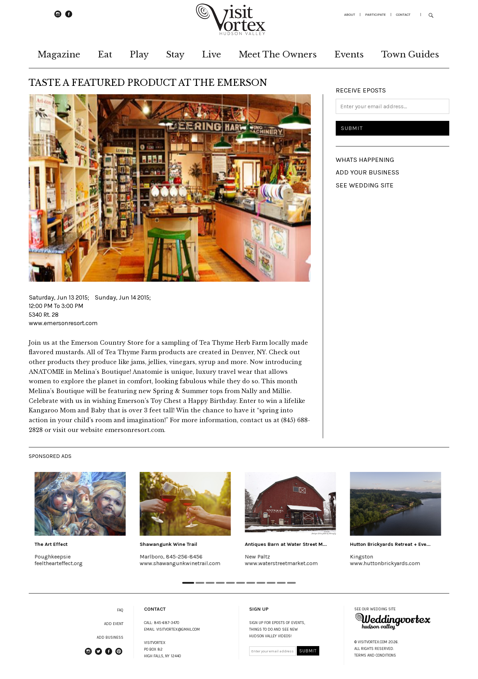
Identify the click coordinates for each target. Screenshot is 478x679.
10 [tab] (281, 583)
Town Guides (410, 54)
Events (349, 54)
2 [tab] (200, 583)
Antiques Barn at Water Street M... (287, 544)
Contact (403, 14)
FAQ (120, 610)
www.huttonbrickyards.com (386, 563)
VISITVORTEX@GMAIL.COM (178, 629)
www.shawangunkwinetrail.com (181, 563)
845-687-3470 (166, 622)
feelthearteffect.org (60, 563)
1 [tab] (188, 583)
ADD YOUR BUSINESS (367, 172)
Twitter (98, 654)
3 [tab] (210, 583)
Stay (175, 54)
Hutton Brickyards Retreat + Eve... (391, 544)
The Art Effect (52, 544)
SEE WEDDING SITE (365, 185)
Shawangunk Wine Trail (169, 544)
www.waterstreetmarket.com (282, 563)
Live (211, 54)
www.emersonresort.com (63, 323)
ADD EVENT (113, 624)
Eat (105, 54)
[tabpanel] (81, 524)
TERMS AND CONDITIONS (375, 655)
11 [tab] (291, 583)
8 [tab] (261, 583)
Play (139, 54)
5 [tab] (230, 583)
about (349, 14)
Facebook (68, 17)
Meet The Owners (278, 54)
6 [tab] (241, 583)
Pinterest (118, 654)
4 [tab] (220, 583)
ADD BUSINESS (110, 637)
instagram (57, 17)
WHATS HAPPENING (365, 160)
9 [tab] (271, 583)
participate (375, 14)
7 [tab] (251, 583)
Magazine (58, 54)
